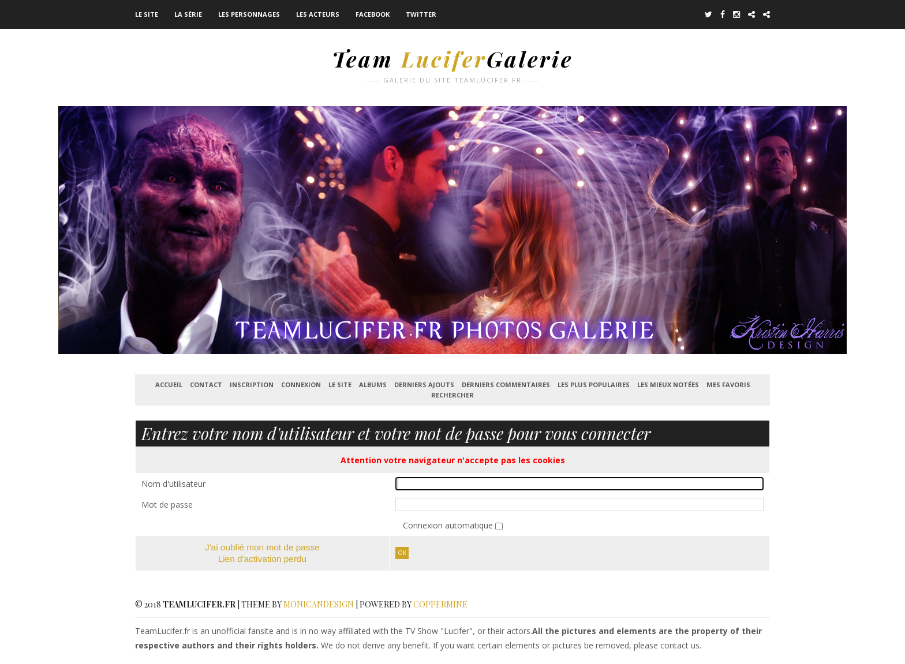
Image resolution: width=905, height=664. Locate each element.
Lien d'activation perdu (262, 559)
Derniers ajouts (424, 384)
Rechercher (452, 395)
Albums (373, 384)
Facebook (373, 14)
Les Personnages (249, 14)
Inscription (252, 384)
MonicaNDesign (318, 604)
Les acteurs (317, 14)
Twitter (421, 14)
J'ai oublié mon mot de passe (262, 547)
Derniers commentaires (506, 384)
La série (188, 14)
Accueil (168, 384)
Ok (402, 553)
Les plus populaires (594, 384)
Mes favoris (728, 384)
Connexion (301, 384)
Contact (206, 384)
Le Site (146, 14)
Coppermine (440, 604)
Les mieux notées (668, 384)
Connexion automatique (449, 525)
